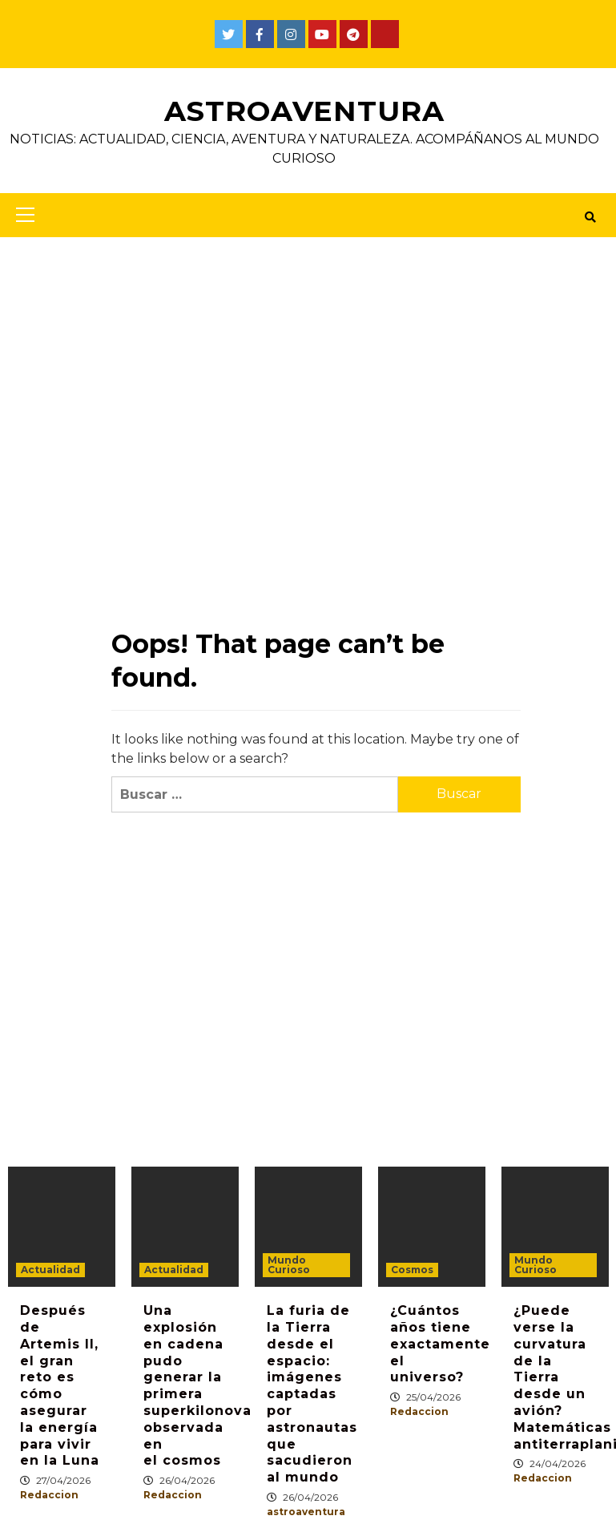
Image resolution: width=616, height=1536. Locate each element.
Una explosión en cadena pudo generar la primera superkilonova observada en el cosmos (197, 1385)
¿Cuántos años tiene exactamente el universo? (440, 1344)
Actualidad (50, 1270)
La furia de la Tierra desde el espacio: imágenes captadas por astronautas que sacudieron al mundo (312, 1394)
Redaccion (49, 1495)
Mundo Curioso (289, 1265)
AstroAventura (304, 110)
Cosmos (412, 1270)
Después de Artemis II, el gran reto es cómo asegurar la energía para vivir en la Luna (59, 1385)
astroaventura (306, 1512)
